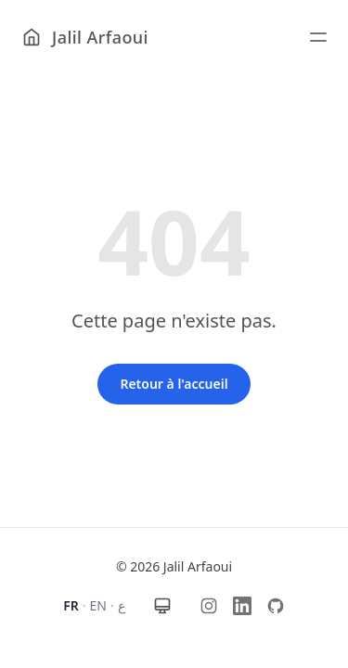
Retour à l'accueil (173, 383)
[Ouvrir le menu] (322, 37)
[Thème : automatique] (162, 606)
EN (98, 605)
